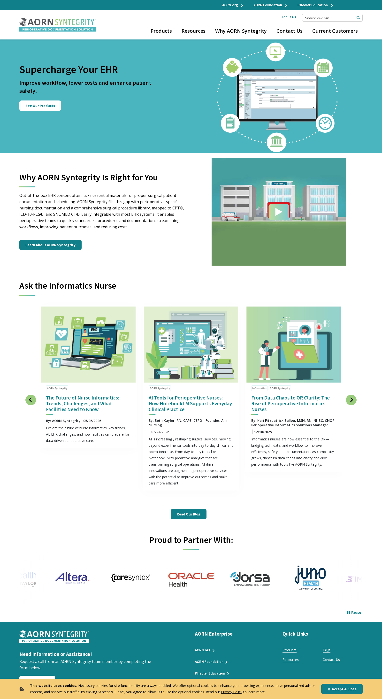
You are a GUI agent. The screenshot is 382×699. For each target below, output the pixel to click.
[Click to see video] (279, 208)
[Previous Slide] (30, 396)
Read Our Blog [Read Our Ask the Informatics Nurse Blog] (188, 510)
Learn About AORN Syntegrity (50, 241)
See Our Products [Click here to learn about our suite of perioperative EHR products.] (40, 105)
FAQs (326, 647)
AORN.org (233, 5)
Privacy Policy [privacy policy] (231, 692)
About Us (289, 17)
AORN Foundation (270, 5)
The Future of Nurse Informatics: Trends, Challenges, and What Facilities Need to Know (82, 400)
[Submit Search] (358, 17)
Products (161, 31)
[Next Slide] (351, 396)
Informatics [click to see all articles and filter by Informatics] (259, 385)
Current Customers (335, 31)
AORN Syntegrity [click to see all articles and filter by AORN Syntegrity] (57, 385)
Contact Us (289, 31)
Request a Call (37, 678)
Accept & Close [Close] (342, 689)
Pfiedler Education (316, 5)
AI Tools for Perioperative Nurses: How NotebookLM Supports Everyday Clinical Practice (190, 400)
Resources (194, 31)
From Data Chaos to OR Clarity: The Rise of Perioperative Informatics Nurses (290, 400)
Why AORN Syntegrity (241, 31)
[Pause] (354, 609)
